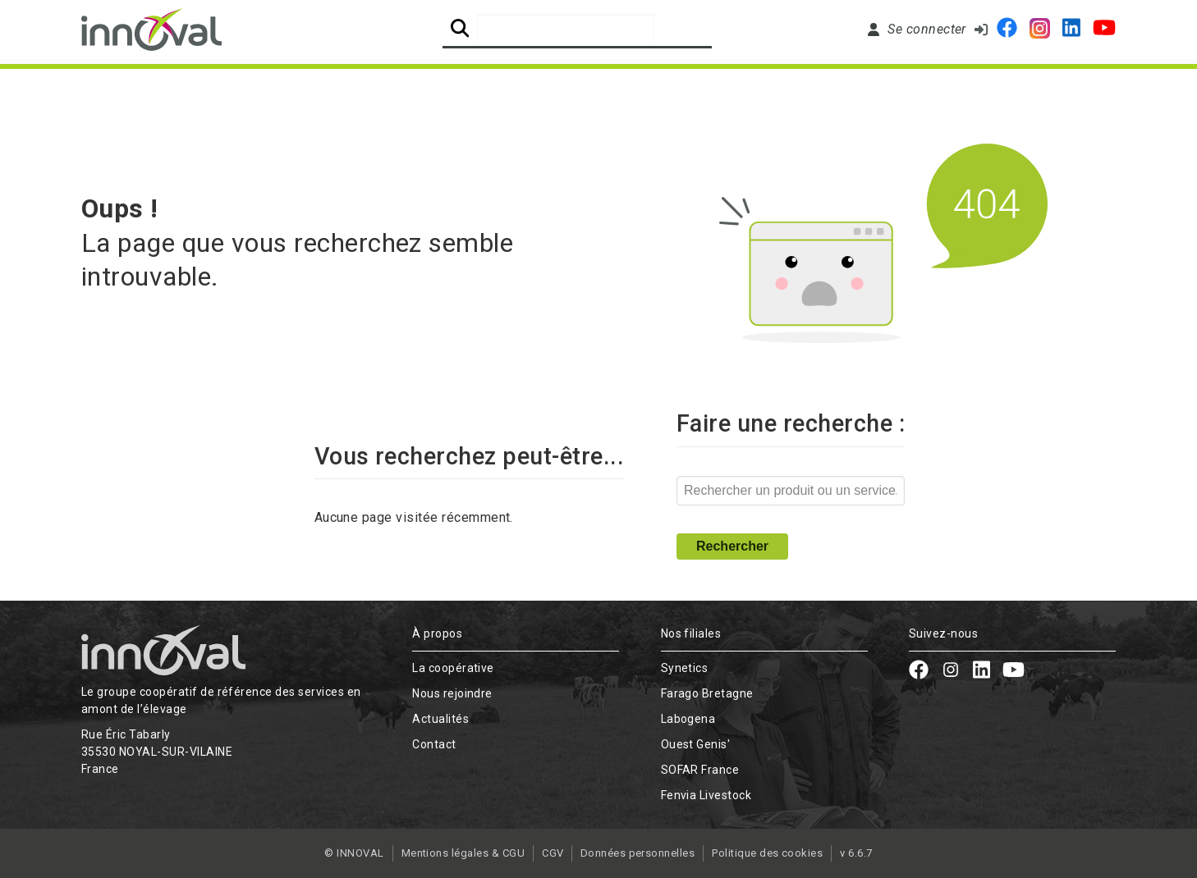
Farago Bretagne (707, 693)
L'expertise (337, 83)
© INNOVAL (353, 853)
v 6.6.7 (857, 853)
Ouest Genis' (696, 744)
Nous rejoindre (723, 83)
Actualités (911, 83)
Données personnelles (637, 853)
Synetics (685, 668)
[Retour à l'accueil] (151, 29)
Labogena (688, 718)
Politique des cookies (768, 853)
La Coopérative (152, 83)
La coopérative (453, 668)
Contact (1071, 83)
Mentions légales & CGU (463, 853)
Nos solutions (520, 83)
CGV (552, 853)
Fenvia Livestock (706, 795)
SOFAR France (700, 769)
